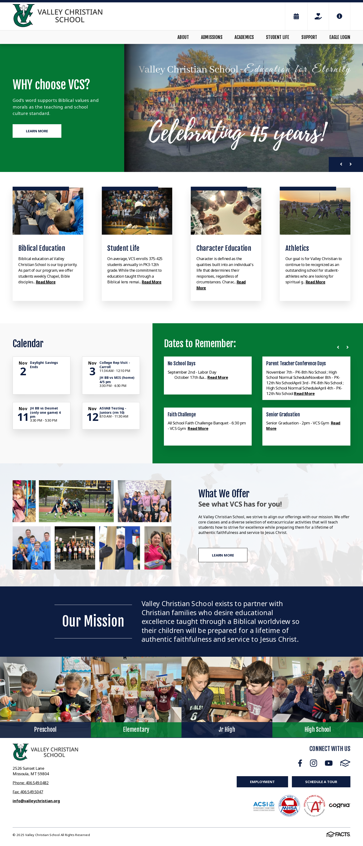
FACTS (345, 763)
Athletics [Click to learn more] (297, 248)
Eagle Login (339, 37)
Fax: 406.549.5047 (28, 791)
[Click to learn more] (48, 211)
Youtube (329, 763)
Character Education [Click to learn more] (223, 248)
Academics (244, 37)
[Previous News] (339, 347)
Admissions (211, 37)
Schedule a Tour (321, 781)
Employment (262, 781)
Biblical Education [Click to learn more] (41, 248)
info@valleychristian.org (36, 800)
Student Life (277, 37)
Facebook (300, 763)
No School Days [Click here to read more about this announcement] (182, 363)
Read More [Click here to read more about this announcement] (217, 377)
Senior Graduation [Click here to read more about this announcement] (283, 414)
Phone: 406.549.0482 (31, 782)
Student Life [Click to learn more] (123, 248)
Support (309, 37)
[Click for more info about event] (23, 363)
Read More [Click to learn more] (45, 282)
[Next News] (348, 347)
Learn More (223, 555)
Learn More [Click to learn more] (37, 131)
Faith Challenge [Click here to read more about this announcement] (182, 414)
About (183, 37)
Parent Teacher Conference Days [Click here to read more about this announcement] (296, 363)
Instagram (313, 763)
